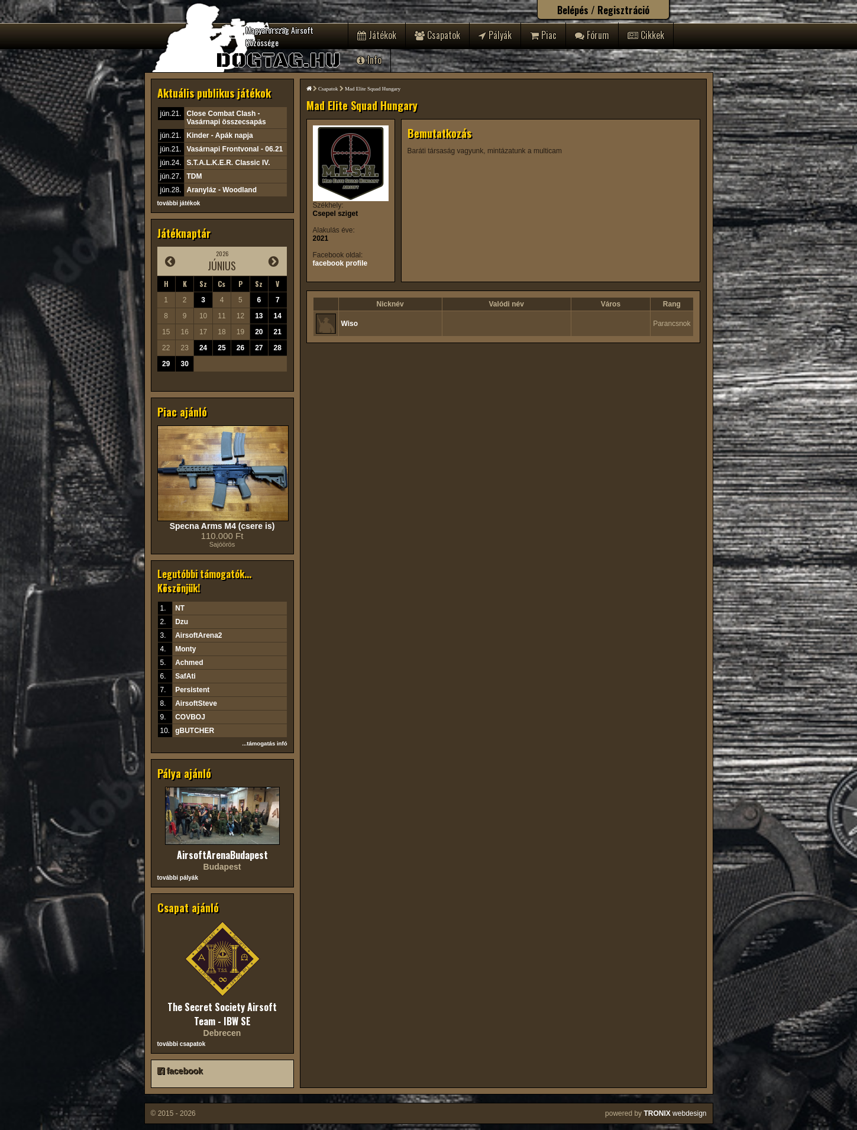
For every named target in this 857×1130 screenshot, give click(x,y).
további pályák (177, 877)
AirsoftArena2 (198, 635)
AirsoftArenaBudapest (222, 855)
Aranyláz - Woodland (222, 190)
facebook (180, 1071)
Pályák (495, 35)
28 (278, 348)
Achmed (189, 662)
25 (221, 348)
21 (278, 332)
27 (259, 348)
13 (259, 316)
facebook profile (340, 263)
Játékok (376, 35)
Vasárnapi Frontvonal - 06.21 (235, 149)
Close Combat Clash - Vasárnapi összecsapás (226, 117)
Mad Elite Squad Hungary (372, 89)
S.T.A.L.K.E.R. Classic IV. (228, 163)
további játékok (178, 203)
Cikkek (646, 35)
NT (180, 608)
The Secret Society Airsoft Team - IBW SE (222, 1014)
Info (369, 60)
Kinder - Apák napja (220, 135)
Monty (185, 649)
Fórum (592, 35)
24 (203, 348)
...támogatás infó (264, 743)
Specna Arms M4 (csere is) (222, 526)
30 (184, 364)
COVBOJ (190, 717)
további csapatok (181, 1044)
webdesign (674, 1113)
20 (259, 332)
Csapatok (437, 35)
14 (278, 316)
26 (240, 348)
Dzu (181, 622)
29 (166, 364)
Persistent (192, 690)
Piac (543, 35)
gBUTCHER (194, 731)
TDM (194, 176)
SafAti (185, 676)
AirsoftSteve (196, 703)
